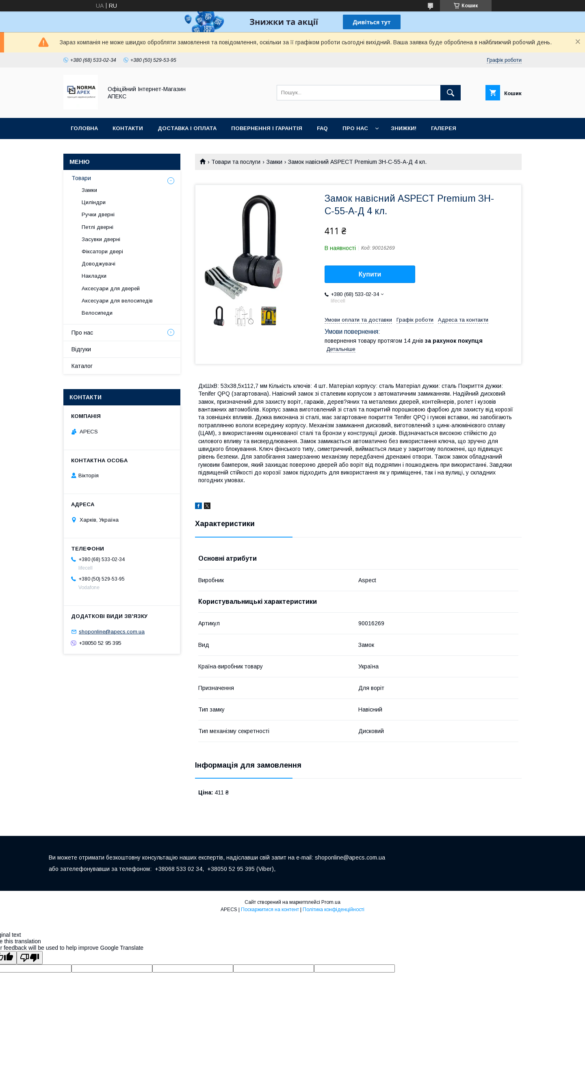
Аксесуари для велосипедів (117, 301)
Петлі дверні (97, 227)
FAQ (322, 128)
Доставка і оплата (187, 128)
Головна (84, 128)
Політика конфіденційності (333, 909)
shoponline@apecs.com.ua (112, 632)
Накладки (94, 276)
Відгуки (81, 349)
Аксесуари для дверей (111, 288)
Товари (81, 178)
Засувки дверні (101, 239)
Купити (370, 274)
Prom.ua (330, 902)
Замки (274, 162)
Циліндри (94, 202)
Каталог (82, 366)
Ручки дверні (98, 214)
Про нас (355, 128)
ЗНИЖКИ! (403, 128)
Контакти (128, 128)
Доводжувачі (98, 264)
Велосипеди (97, 313)
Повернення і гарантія (266, 128)
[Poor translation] (30, 957)
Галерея (443, 128)
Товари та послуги (235, 162)
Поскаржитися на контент (270, 909)
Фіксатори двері (102, 251)
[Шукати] (450, 92)
